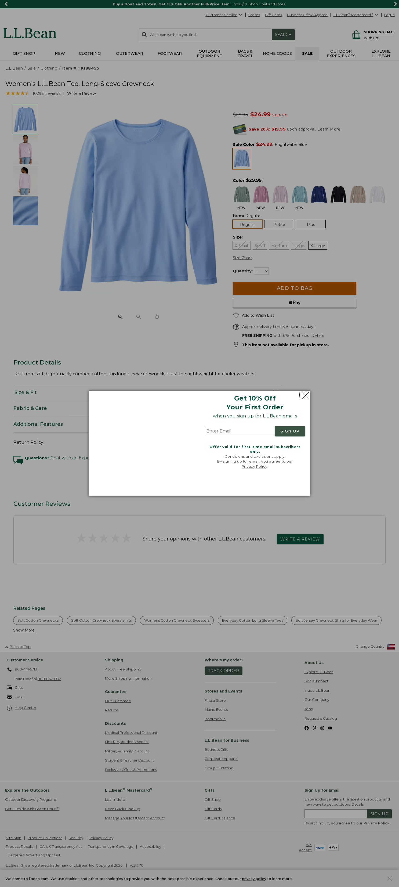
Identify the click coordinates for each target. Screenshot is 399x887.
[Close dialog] (304, 395)
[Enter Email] (240, 431)
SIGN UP (290, 431)
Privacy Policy (254, 466)
